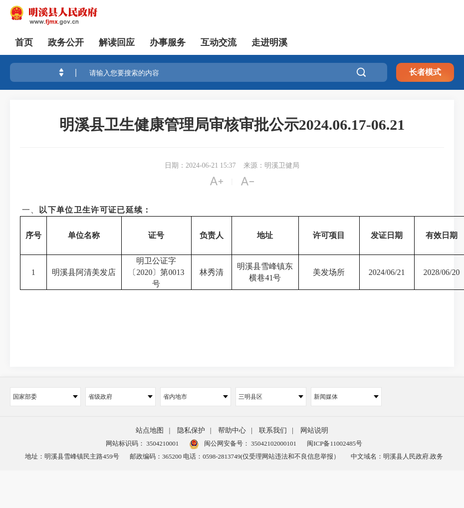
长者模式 (425, 72)
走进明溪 (269, 42)
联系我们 (273, 430)
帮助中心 (232, 430)
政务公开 (66, 42)
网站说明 (314, 430)
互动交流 (218, 42)
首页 (24, 42)
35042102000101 (272, 443)
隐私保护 (191, 430)
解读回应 (117, 42)
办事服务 (168, 42)
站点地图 (150, 430)
